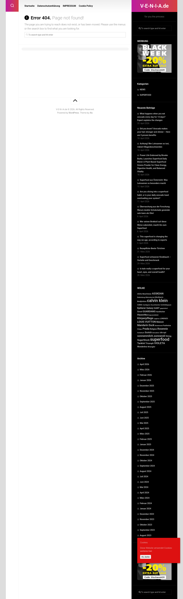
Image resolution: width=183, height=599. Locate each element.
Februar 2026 (146, 375)
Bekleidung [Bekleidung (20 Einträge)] (141, 297)
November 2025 (147, 391)
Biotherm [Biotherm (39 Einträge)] (159, 297)
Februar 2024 (146, 503)
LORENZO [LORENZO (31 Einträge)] (164, 318)
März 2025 (144, 434)
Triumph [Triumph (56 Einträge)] (150, 343)
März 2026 (144, 369)
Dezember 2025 (147, 386)
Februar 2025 (146, 439)
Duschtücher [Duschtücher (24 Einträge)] (155, 305)
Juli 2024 (144, 476)
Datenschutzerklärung (48, 6)
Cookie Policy (86, 6)
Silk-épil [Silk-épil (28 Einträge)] (163, 333)
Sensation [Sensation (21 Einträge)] (155, 333)
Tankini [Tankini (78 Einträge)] (141, 343)
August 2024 (145, 471)
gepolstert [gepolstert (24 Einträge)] (164, 308)
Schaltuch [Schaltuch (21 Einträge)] (140, 333)
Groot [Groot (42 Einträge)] (139, 311)
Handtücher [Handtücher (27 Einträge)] (160, 312)
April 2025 (144, 428)
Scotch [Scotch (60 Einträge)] (148, 332)
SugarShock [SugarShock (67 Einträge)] (143, 340)
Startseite (29, 6)
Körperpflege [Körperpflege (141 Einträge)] (145, 318)
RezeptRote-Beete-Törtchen (152, 248)
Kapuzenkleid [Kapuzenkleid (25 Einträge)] (153, 315)
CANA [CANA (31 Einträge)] (139, 305)
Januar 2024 (145, 508)
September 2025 (147, 402)
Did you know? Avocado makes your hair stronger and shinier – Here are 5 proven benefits (153, 131)
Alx (91, 113)
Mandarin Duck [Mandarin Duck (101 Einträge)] (145, 325)
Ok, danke (145, 557)
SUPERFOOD (145, 95)
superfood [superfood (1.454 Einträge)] (159, 339)
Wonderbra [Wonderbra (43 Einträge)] (142, 346)
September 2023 (147, 530)
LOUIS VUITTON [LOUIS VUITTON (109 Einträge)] (146, 321)
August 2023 (145, 535)
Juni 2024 (144, 482)
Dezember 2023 (147, 514)
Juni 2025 (144, 418)
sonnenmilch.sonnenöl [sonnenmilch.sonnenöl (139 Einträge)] (151, 335)
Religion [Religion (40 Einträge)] (153, 329)
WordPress (74, 113)
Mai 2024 (144, 487)
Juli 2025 (144, 412)
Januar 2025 (145, 444)
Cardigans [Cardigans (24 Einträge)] (146, 305)
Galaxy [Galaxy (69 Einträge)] (149, 308)
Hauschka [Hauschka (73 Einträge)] (142, 314)
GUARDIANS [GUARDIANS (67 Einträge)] (149, 311)
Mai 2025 (144, 423)
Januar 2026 (145, 380)
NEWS (142, 89)
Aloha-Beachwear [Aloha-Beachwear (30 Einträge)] (144, 294)
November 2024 (147, 455)
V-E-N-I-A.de (154, 6)
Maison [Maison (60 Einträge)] (160, 322)
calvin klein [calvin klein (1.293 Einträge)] (157, 300)
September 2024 (147, 466)
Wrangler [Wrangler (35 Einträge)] (151, 347)
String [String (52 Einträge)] (168, 336)
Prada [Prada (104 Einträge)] (146, 328)
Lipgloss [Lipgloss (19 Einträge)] (156, 319)
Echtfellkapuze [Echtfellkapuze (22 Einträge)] (166, 305)
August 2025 (145, 407)
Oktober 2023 (146, 525)
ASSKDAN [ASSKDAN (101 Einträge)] (158, 293)
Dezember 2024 (147, 450)
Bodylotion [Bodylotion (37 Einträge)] (142, 301)
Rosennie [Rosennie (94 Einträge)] (162, 328)
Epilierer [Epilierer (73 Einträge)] (141, 308)
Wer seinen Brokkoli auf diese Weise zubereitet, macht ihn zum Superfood (151, 224)
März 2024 (144, 498)
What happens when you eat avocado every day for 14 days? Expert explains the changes (151, 116)
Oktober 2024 (146, 460)
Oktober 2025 (146, 396)
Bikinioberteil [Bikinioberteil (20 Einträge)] (150, 297)
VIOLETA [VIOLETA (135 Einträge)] (159, 343)
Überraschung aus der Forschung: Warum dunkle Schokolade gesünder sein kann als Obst (153, 209)
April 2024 (144, 492)
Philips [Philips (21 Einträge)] (139, 329)
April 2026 (144, 364)
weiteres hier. (146, 551)
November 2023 (147, 519)
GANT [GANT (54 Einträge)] (157, 308)
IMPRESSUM (69, 6)
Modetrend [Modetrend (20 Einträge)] (159, 326)
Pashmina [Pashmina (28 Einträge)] (167, 326)
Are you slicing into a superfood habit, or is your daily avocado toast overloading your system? (153, 194)
